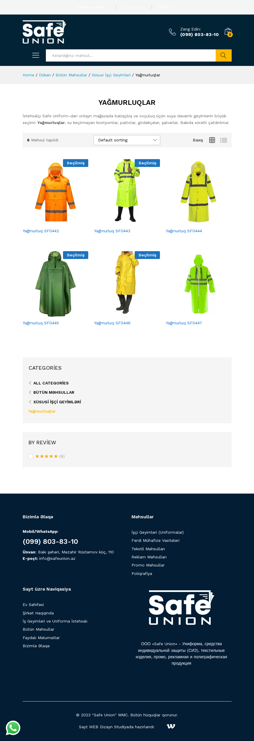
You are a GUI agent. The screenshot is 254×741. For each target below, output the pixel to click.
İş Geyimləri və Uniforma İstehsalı (55, 621)
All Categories (51, 383)
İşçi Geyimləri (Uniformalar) (157, 532)
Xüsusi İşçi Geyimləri (57, 402)
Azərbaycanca (91, 7)
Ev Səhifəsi (33, 604)
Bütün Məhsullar (53, 392)
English (164, 7)
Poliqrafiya (141, 573)
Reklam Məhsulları (149, 557)
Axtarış (224, 55)
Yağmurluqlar (42, 411)
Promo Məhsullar (148, 565)
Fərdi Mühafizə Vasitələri (155, 540)
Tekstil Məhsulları (148, 548)
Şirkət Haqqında (38, 613)
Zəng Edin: (190, 29)
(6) (50, 457)
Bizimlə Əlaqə (36, 645)
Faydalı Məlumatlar (41, 637)
